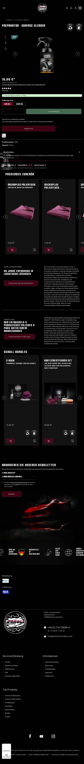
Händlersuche (28, 128)
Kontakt (7, 662)
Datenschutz (49, 665)
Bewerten (5, 91)
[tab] (42, 155)
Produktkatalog (50, 669)
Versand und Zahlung (11, 665)
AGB (16, 484)
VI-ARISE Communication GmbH (68, 754)
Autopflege (8, 706)
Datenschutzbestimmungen (19, 482)
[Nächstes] (78, 54)
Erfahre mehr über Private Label (19, 337)
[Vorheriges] (15, 54)
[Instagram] (53, 738)
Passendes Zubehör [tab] (19, 174)
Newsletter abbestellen (12, 676)
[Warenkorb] (80, 8)
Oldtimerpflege (10, 709)
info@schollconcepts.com (60, 636)
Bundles (7, 713)
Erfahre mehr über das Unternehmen (21, 283)
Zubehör (7, 716)
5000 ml (19, 104)
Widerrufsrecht (10, 669)
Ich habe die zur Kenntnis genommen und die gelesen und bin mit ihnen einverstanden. (19, 484)
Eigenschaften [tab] (10, 165)
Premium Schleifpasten (12, 695)
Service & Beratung (13, 656)
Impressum (48, 672)
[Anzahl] (13, 111)
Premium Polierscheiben (13, 699)
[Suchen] (67, 8)
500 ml (7, 104)
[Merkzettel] (71, 8)
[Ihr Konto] (76, 8)
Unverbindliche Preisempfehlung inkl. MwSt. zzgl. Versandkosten (23, 84)
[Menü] (4, 8)
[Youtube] (41, 738)
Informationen (50, 656)
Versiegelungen (10, 702)
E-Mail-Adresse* (9, 473)
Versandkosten (37, 750)
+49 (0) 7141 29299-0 (59, 627)
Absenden (11, 494)
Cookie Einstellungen (52, 662)
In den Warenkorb (53, 111)
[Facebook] (30, 738)
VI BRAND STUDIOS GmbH (41, 754)
